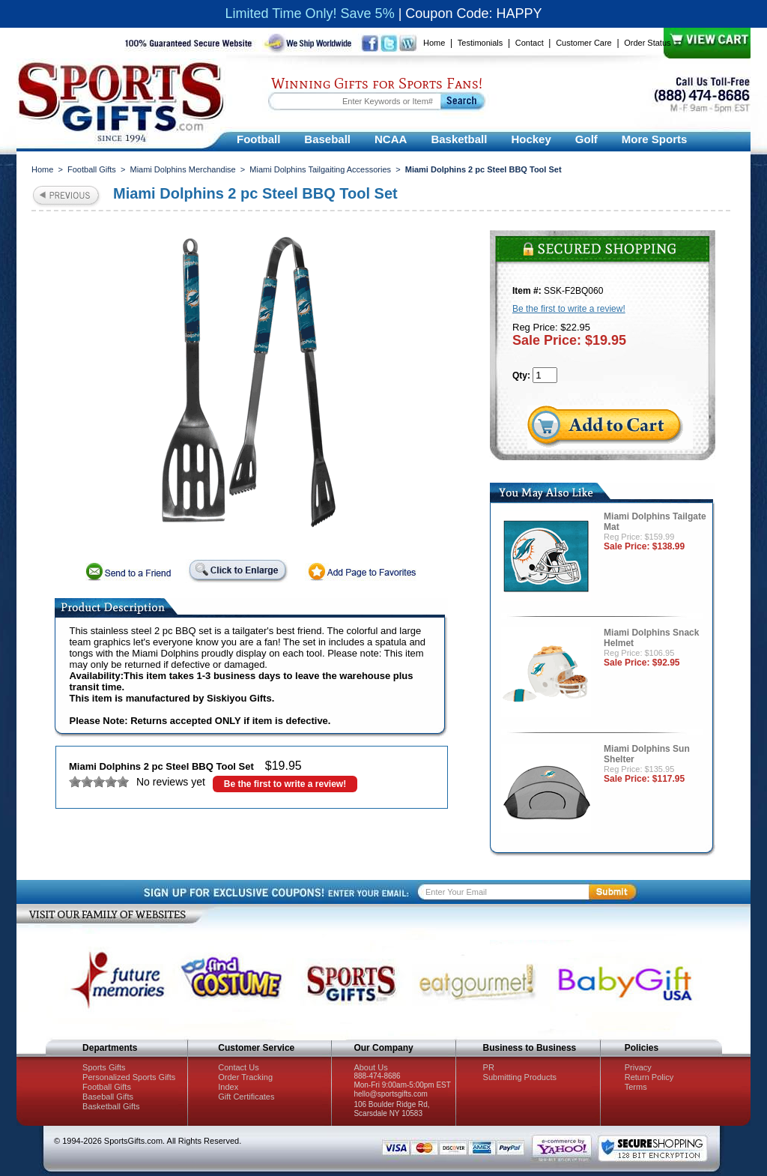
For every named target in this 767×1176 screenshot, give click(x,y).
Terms (636, 1086)
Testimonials (480, 42)
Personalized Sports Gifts (128, 1077)
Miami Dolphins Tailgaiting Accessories (320, 169)
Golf (586, 139)
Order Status (647, 42)
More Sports (655, 139)
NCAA (391, 139)
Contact (529, 42)
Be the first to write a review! (285, 784)
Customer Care (584, 42)
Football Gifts (91, 169)
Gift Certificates (246, 1096)
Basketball (459, 139)
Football (258, 139)
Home (434, 42)
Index (228, 1086)
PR (488, 1067)
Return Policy (649, 1077)
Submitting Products (520, 1077)
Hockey (531, 139)
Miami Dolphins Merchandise (182, 169)
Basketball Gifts (110, 1106)
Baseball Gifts (107, 1096)
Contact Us (238, 1067)
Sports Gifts (103, 1067)
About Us (370, 1067)
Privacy (638, 1067)
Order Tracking (245, 1077)
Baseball (327, 139)
